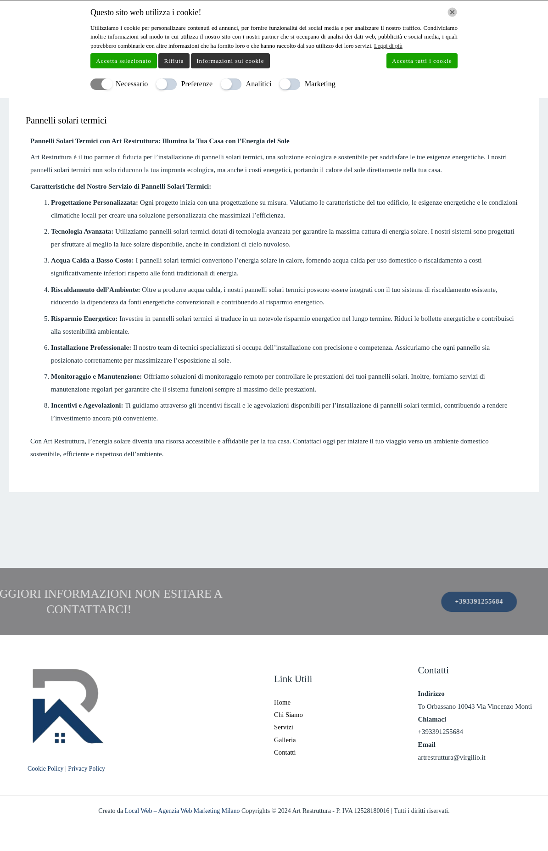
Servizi (284, 727)
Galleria (285, 740)
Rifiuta (174, 60)
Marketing (320, 84)
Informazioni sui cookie (230, 60)
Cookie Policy (47, 768)
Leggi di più (388, 45)
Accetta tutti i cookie (422, 60)
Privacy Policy (87, 768)
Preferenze (196, 84)
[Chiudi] (452, 12)
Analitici (259, 84)
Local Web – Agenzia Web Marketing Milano (183, 810)
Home (282, 701)
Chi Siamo (288, 714)
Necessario (132, 84)
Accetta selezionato (123, 60)
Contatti (285, 752)
